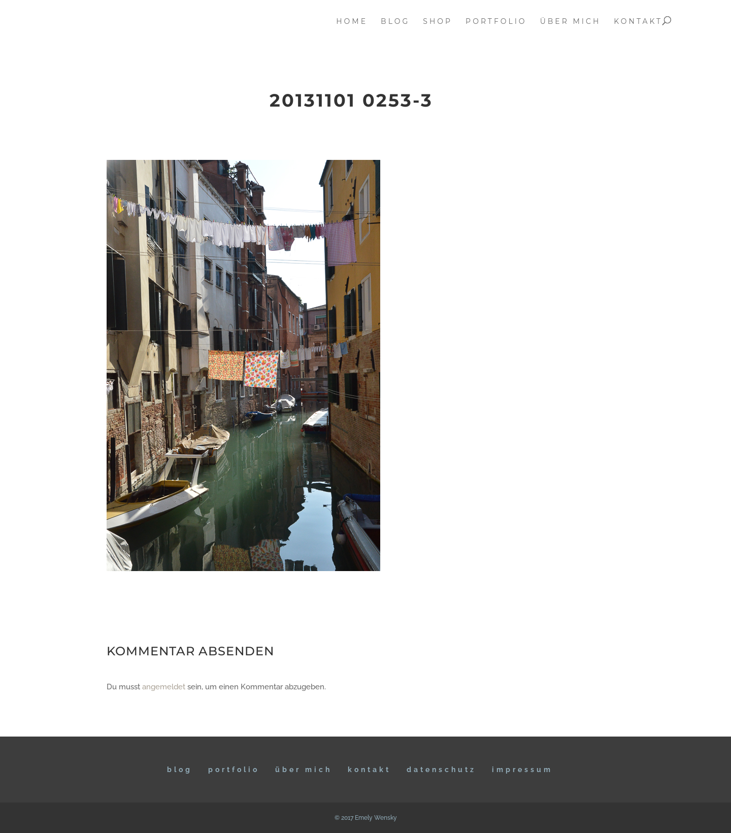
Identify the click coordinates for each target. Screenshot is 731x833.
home (352, 22)
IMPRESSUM (522, 769)
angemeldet (163, 686)
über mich (570, 22)
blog (395, 22)
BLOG (179, 769)
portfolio (496, 22)
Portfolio (233, 769)
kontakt (638, 22)
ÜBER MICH (303, 769)
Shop (437, 22)
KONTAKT (369, 769)
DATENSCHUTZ (441, 769)
